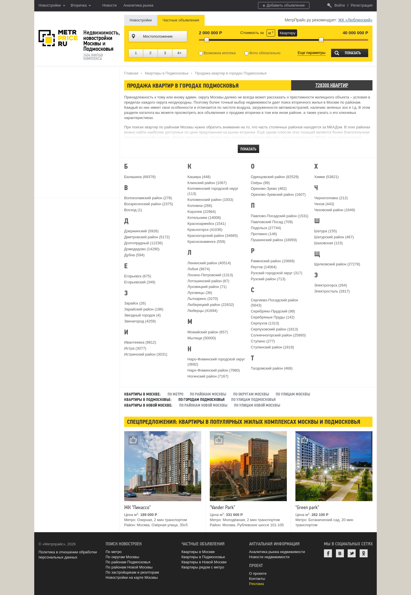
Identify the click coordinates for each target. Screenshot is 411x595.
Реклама (256, 584)
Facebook (328, 553)
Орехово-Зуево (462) (269, 188)
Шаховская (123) (328, 243)
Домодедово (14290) (142, 249)
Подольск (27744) (266, 228)
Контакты (257, 578)
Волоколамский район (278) (148, 198)
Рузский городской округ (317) (276, 273)
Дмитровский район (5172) (147, 237)
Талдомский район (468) (272, 368)
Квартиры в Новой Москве (204, 562)
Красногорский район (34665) (213, 235)
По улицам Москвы (293, 394)
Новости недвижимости (269, 557)
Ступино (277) (263, 341)
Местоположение (158, 36)
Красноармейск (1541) (207, 223)
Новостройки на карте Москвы (132, 577)
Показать (353, 53)
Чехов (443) (324, 204)
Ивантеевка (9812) (140, 342)
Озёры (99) (260, 183)
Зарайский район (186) (143, 309)
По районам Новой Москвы (203, 405)
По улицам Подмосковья (253, 399)
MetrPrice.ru (58, 38)
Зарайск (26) (135, 303)
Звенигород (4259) (140, 321)
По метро (175, 394)
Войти (336, 5)
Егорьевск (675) (137, 276)
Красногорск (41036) (205, 229)
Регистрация (361, 5)
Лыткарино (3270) (203, 299)
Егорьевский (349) (139, 282)
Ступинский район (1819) (272, 347)
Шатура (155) (325, 231)
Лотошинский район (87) (208, 281)
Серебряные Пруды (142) (273, 317)
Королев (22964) (202, 211)
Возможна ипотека (217, 53)
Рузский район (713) (268, 279)
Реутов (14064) (264, 267)
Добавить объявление (284, 6)
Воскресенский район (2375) (148, 204)
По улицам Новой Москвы (257, 405)
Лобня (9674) (199, 269)
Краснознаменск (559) (206, 241)
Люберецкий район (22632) (211, 304)
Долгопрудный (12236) (143, 243)
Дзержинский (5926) (141, 231)
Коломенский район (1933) (210, 199)
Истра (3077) (135, 348)
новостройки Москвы (97, 40)
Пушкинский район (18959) (274, 240)
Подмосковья (98, 49)
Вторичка (81, 5)
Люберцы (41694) (202, 310)
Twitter (352, 553)
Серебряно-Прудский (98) (273, 311)
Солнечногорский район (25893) (278, 335)
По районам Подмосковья (128, 562)
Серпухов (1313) (265, 323)
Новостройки (52, 5)
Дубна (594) (134, 255)
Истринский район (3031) (145, 354)
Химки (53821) (326, 177)
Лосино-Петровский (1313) (210, 275)
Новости (109, 5)
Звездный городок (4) (142, 315)
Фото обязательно (263, 53)
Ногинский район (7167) (208, 376)
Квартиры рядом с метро (203, 567)
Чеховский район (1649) (334, 210)
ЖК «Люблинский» (355, 20)
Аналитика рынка (138, 5)
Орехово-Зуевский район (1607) (278, 194)
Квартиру (287, 33)
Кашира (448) (199, 177)
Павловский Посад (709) (272, 222)
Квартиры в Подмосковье (203, 557)
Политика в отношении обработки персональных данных (68, 554)
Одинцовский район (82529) (275, 177)
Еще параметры (311, 53)
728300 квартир (331, 85)
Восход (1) (133, 210)
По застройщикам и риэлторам (132, 572)
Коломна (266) (200, 205)
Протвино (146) (264, 234)
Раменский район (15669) (273, 261)
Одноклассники (364, 553)
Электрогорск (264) (330, 285)
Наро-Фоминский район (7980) (214, 370)
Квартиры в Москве (198, 552)
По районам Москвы (208, 394)
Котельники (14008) (204, 217)
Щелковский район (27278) (337, 264)
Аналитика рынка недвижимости (277, 552)
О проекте (258, 573)
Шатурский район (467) (334, 237)
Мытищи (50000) (202, 338)
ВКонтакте (340, 553)
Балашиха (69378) (140, 177)
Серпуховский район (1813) (274, 329)
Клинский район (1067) (207, 183)
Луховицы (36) (200, 293)
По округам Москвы (251, 394)
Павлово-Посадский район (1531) (280, 216)
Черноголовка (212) (331, 198)
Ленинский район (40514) (209, 263)
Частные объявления (181, 20)
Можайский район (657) (208, 332)
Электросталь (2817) (332, 291)
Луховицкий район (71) (207, 287)
